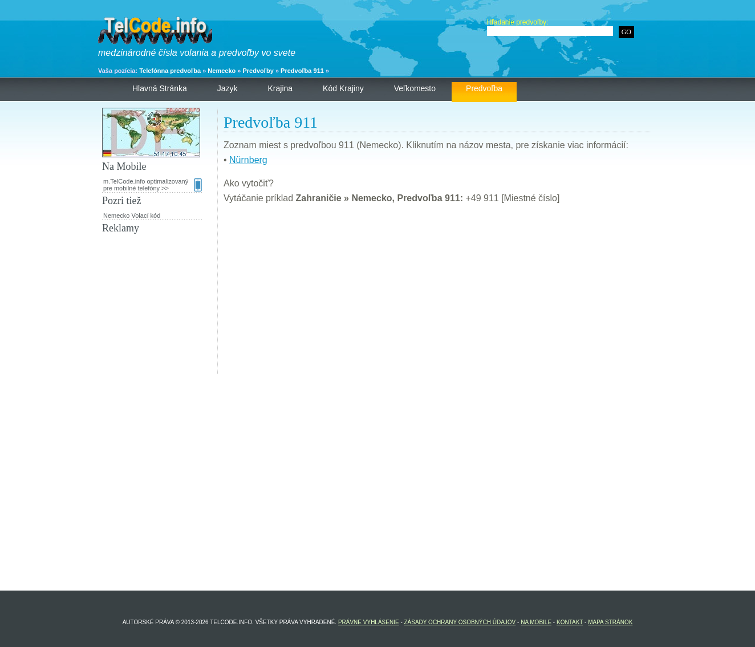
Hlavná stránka (159, 88)
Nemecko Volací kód (131, 215)
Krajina (280, 88)
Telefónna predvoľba (170, 70)
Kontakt (570, 622)
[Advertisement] (437, 294)
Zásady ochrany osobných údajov (460, 622)
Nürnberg (248, 160)
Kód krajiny (343, 88)
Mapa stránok (610, 622)
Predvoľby (257, 70)
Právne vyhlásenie (368, 622)
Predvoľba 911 (302, 70)
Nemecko (222, 70)
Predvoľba (484, 88)
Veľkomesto (415, 88)
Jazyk (227, 88)
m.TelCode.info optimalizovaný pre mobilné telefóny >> (152, 185)
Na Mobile (536, 622)
